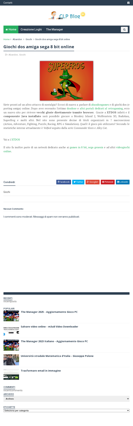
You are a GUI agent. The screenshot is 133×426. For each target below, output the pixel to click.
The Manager (54, 29)
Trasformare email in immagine (41, 370)
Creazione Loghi (31, 29)
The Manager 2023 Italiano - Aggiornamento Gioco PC (54, 341)
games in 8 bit (78, 147)
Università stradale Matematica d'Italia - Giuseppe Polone (57, 356)
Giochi (29, 39)
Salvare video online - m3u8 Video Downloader (49, 326)
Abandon (17, 39)
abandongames (100, 104)
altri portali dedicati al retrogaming (101, 108)
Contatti (7, 2)
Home (12, 29)
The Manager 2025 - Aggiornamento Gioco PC (49, 311)
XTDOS (15, 139)
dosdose (72, 108)
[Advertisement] (44, 170)
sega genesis (95, 147)
